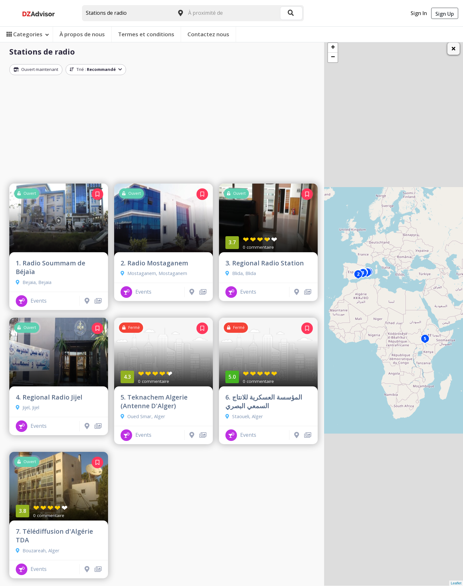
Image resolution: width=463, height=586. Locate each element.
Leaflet (456, 583)
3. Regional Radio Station (264, 263)
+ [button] (333, 48)
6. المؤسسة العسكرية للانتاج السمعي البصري (263, 401)
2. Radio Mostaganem (154, 263)
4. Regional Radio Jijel (49, 397)
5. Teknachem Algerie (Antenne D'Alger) (154, 401)
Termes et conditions (146, 34)
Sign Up (444, 13)
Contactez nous (208, 34)
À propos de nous (82, 34)
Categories (27, 34)
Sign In (419, 13)
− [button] (333, 57)
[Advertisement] (163, 131)
